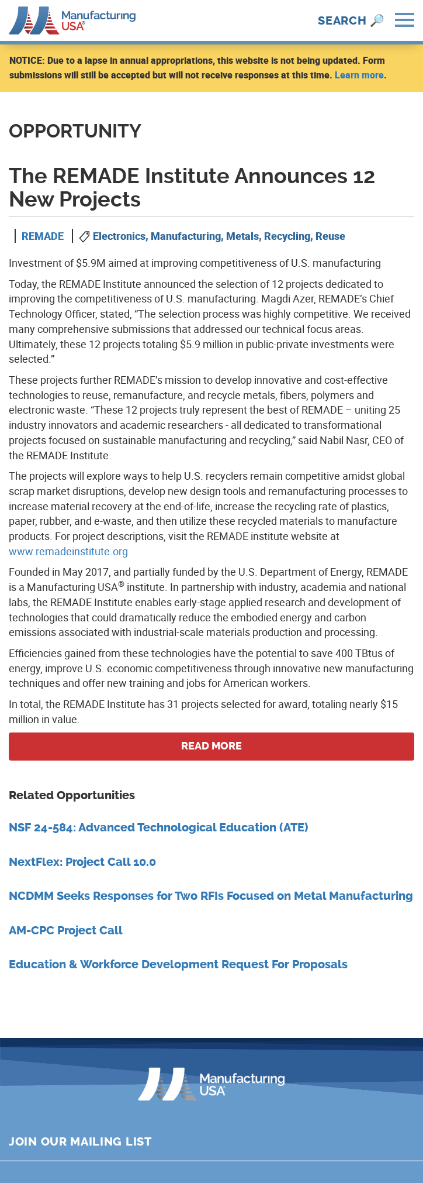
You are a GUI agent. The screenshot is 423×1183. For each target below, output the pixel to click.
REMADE (43, 236)
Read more (211, 746)
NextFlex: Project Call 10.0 (82, 862)
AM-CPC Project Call (66, 930)
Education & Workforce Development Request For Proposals (178, 964)
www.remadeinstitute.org (68, 551)
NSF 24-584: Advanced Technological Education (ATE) (158, 827)
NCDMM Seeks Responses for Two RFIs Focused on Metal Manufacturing (211, 896)
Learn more (359, 74)
